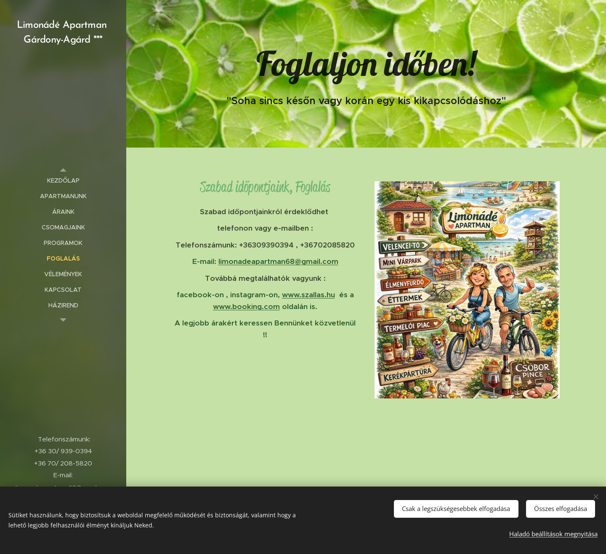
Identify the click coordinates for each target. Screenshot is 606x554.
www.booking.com (246, 306)
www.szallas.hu (308, 294)
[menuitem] (63, 181)
